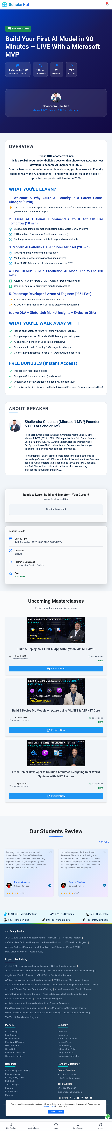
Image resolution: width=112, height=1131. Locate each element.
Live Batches (11, 1094)
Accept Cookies (56, 1111)
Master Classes (12, 1076)
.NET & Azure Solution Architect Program (25, 940)
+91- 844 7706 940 (67, 1091)
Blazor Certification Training (18, 1001)
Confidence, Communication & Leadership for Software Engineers (37, 1006)
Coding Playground (14, 1080)
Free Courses (11, 1037)
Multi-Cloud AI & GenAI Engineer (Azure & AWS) (57, 949)
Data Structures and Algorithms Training (24, 1010)
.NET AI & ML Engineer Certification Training (26, 968)
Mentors (9, 1090)
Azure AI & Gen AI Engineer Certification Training (28, 992)
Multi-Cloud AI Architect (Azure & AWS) (24, 954)
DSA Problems (12, 1048)
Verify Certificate (66, 1055)
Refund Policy (64, 1048)
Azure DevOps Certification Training (22, 996)
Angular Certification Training (19, 978)
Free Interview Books (15, 1055)
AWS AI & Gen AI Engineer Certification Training (28, 982)
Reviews (9, 1097)
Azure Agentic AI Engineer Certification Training (75, 987)
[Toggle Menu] (56, 1125)
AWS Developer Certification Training (72, 982)
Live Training (11, 1034)
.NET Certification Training (63, 968)
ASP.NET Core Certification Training (53, 978)
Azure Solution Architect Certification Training (65, 996)
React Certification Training (76, 1015)
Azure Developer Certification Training (73, 992)
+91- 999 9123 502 (67, 1077)
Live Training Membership (17, 1073)
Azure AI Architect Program (18, 949)
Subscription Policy (67, 1051)
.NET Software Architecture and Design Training (71, 973)
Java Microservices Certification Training (66, 1010)
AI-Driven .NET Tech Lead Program (64, 940)
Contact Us (63, 1037)
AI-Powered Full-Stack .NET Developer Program (64, 945)
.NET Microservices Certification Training (25, 973)
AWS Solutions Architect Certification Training (27, 987)
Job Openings (12, 1087)
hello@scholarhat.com (69, 1081)
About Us (62, 1034)
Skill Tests (10, 1083)
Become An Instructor (68, 1058)
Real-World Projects (14, 1044)
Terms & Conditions (67, 1041)
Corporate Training (14, 1058)
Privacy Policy (64, 1044)
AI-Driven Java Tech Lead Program (22, 945)
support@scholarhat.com (70, 1094)
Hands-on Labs (12, 1041)
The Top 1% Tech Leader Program (21, 1020)
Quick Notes (11, 1051)
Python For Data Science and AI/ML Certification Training (33, 1015)
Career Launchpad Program (48, 1001)
